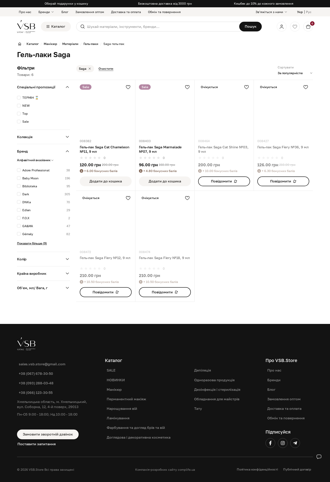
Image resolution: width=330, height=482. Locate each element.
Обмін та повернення (164, 12)
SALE (111, 370)
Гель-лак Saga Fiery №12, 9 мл (105, 258)
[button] (43, 160)
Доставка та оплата (126, 12)
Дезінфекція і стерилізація (217, 389)
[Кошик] (308, 26)
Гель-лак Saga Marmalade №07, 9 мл (160, 149)
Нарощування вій (122, 408)
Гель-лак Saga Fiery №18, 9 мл (164, 258)
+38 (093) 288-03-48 (36, 383)
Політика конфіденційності (257, 469)
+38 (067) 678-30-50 (36, 373)
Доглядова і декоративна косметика (139, 437)
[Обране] (295, 26)
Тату (198, 408)
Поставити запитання (36, 444)
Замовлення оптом (89, 12)
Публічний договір (297, 469)
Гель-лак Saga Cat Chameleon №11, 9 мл (104, 149)
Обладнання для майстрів (216, 399)
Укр (300, 12)
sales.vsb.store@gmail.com (42, 364)
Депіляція (202, 370)
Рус (308, 12)
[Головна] (19, 43)
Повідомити (224, 181)
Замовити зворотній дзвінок (48, 434)
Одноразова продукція (214, 380)
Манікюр (114, 389)
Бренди (46, 12)
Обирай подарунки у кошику (66, 3)
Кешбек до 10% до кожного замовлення (263, 3)
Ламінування (118, 418)
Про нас (25, 12)
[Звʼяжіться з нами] (271, 12)
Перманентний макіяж (126, 399)
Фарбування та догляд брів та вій (136, 427)
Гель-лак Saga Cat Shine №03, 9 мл (223, 149)
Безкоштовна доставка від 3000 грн (165, 3)
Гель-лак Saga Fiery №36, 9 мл (282, 147)
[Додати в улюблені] (128, 87)
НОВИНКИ (116, 380)
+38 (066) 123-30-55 (36, 392)
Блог (64, 12)
